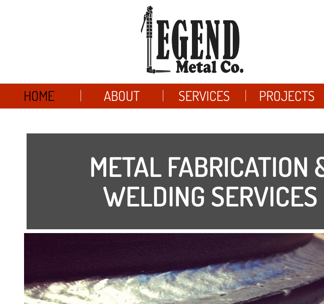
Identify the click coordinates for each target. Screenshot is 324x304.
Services (204, 95)
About (122, 95)
